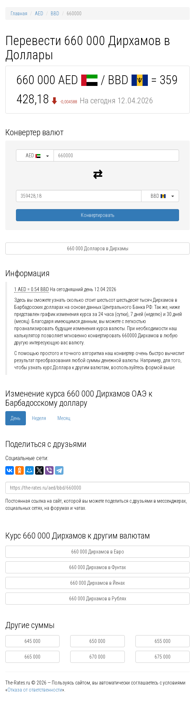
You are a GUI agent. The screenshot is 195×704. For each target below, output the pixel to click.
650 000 (97, 641)
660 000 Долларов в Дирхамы (97, 248)
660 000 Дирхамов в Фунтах (97, 567)
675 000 (163, 657)
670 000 (97, 657)
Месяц (63, 418)
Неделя (39, 418)
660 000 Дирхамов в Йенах (97, 583)
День (16, 418)
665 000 (32, 657)
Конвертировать (98, 215)
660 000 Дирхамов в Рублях (97, 598)
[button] (35, 155)
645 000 (32, 641)
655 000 (163, 641)
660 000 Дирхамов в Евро (97, 552)
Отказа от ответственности (34, 690)
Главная (19, 13)
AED (39, 13)
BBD (55, 13)
